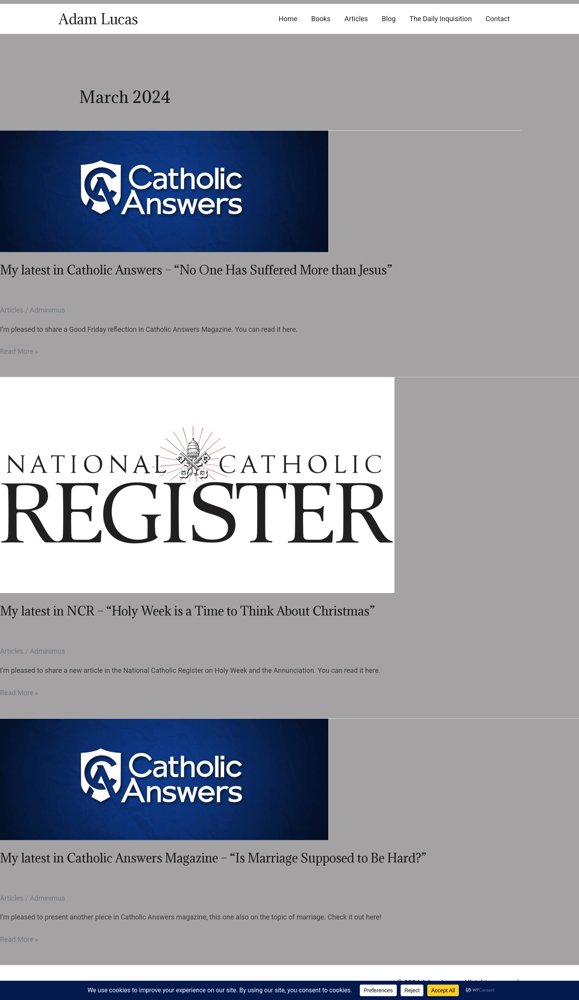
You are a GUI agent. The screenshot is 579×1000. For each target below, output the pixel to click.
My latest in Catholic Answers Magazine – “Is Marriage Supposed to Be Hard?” (213, 858)
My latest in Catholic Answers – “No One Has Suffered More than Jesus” (196, 270)
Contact (498, 19)
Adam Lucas (98, 19)
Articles (356, 19)
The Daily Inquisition (440, 19)
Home (288, 19)
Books (321, 19)
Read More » (19, 352)
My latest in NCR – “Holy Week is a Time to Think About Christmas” (187, 611)
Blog (389, 19)
